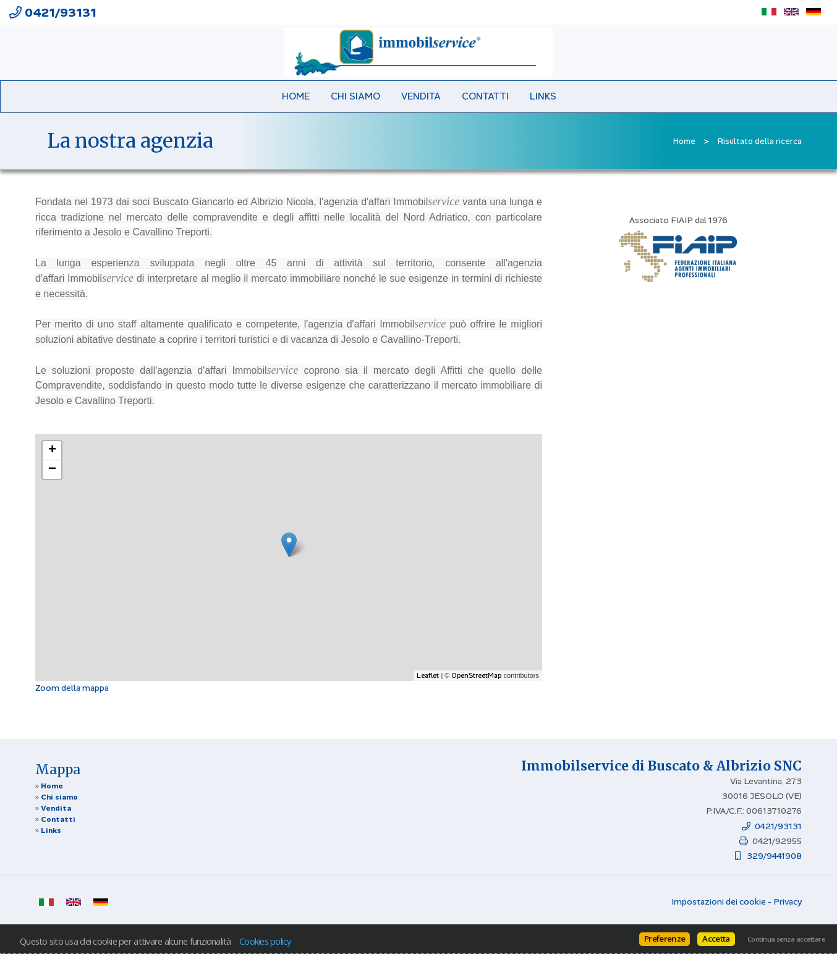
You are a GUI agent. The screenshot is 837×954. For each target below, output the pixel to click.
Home (296, 96)
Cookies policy (265, 941)
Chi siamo (355, 96)
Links (543, 96)
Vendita (421, 96)
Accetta (715, 938)
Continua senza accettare (786, 939)
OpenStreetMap (476, 675)
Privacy (787, 901)
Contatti (485, 96)
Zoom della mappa (72, 687)
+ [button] (52, 450)
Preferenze (664, 938)
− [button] (52, 469)
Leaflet (428, 675)
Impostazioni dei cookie (718, 901)
